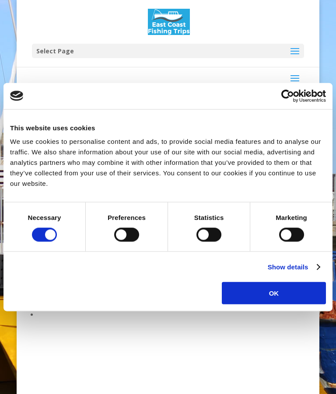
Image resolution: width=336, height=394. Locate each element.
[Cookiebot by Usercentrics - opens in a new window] (287, 95)
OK (274, 293)
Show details (288, 266)
